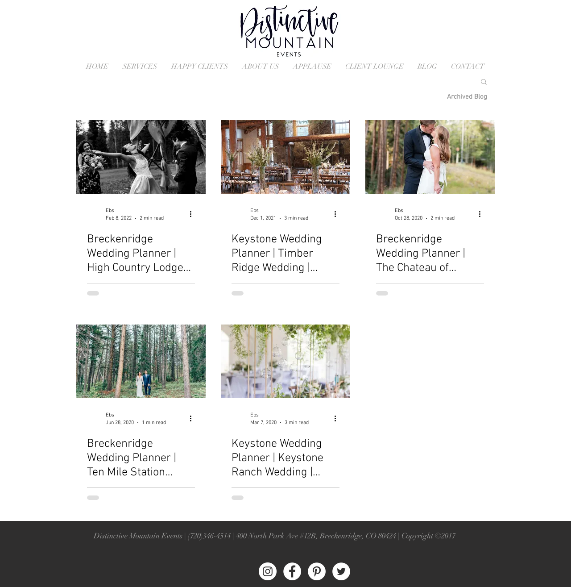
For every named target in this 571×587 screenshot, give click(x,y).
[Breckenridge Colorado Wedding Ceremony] (430, 157)
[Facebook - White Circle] (292, 571)
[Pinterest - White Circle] (317, 571)
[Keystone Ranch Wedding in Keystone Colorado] (285, 361)
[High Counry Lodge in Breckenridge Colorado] (141, 157)
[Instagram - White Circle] (268, 571)
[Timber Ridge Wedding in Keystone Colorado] (285, 157)
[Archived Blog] (467, 97)
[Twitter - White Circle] (341, 571)
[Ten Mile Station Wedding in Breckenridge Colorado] (141, 361)
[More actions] (193, 213)
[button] (484, 82)
